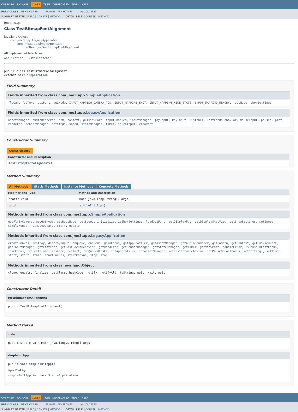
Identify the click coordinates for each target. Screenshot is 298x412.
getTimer (189, 247)
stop (93, 255)
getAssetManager (164, 243)
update (74, 225)
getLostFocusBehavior (77, 247)
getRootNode (66, 221)
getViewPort (209, 247)
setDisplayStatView (210, 221)
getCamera (220, 243)
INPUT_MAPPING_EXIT (130, 102)
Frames (51, 11)
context (73, 120)
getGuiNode (44, 221)
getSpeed (87, 221)
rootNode (240, 102)
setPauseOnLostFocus (223, 251)
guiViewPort (92, 120)
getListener (47, 247)
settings (59, 124)
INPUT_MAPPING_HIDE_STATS (170, 102)
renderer (15, 124)
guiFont (44, 102)
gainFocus (112, 243)
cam (61, 120)
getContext (240, 243)
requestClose (37, 251)
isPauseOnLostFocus (261, 247)
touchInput (126, 124)
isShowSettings (130, 221)
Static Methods (46, 186)
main (83, 199)
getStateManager (166, 247)
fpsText (28, 102)
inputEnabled (116, 120)
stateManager (91, 124)
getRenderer (108, 247)
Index (75, 4)
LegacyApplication (103, 113)
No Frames (65, 11)
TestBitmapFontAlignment (29, 163)
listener (196, 120)
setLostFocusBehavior (186, 251)
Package (22, 4)
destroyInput (58, 243)
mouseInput (248, 120)
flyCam (13, 102)
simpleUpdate (42, 225)
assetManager (18, 120)
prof (278, 120)
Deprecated (60, 4)
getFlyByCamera (20, 221)
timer (110, 124)
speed (73, 124)
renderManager (36, 124)
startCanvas (54, 255)
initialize (105, 221)
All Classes (88, 11)
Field (30, 16)
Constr (42, 16)
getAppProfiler (135, 243)
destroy (38, 243)
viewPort (146, 124)
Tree (46, 4)
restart (73, 251)
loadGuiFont (155, 221)
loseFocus (16, 251)
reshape (58, 251)
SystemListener (39, 58)
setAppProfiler (123, 251)
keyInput (179, 120)
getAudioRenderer (195, 243)
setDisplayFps (180, 221)
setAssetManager (152, 251)
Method (55, 16)
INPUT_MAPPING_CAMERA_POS (90, 102)
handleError (232, 247)
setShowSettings (243, 221)
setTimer (273, 251)
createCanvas (18, 243)
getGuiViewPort (264, 243)
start (61, 225)
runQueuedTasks (95, 251)
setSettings (253, 251)
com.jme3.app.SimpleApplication (40, 43)
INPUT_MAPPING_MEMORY (212, 102)
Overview (7, 4)
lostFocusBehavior (222, 120)
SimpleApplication (33, 75)
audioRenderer (43, 120)
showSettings (261, 102)
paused (266, 120)
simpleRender (18, 225)
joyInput (161, 120)
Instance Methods (78, 186)
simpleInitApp (90, 205)
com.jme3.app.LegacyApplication (34, 40)
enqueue (79, 243)
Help (85, 4)
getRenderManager (135, 247)
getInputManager (21, 247)
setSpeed (266, 221)
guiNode (59, 102)
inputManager (140, 120)
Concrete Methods (114, 186)
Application (13, 58)
